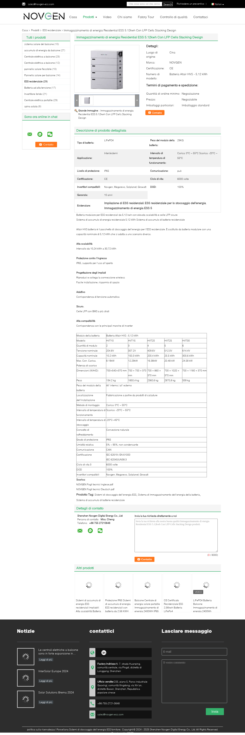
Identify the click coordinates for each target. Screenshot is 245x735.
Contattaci (200, 17)
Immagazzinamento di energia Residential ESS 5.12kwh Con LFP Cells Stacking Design (106, 114)
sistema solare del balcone (39, 44)
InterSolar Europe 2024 (53, 671)
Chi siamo (124, 17)
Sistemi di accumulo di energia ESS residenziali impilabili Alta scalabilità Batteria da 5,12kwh (88, 607)
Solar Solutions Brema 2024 (56, 692)
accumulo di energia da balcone (42, 50)
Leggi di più (45, 659)
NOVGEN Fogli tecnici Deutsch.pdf (95, 489)
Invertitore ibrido (33, 93)
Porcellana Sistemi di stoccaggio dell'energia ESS (84, 729)
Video (107, 17)
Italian (219, 4)
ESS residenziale (52, 30)
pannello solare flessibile (38, 69)
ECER (130, 733)
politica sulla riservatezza (41, 729)
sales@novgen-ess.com (41, 4)
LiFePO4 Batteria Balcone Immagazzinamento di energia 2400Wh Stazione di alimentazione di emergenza (205, 611)
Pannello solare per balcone (39, 75)
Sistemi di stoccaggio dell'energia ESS (115, 494)
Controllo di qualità (173, 17)
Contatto (157, 112)
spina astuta (31, 106)
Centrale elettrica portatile (38, 100)
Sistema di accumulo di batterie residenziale (100, 500)
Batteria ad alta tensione (37, 87)
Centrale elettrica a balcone (39, 56)
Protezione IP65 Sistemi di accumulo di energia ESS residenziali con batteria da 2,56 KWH (118, 606)
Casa (73, 17)
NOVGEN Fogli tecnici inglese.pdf (94, 484)
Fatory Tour (146, 17)
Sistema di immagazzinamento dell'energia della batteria (169, 494)
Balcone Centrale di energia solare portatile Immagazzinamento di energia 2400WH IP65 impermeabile (147, 607)
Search (167, 4)
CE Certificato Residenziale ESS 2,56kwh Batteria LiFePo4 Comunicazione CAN (175, 607)
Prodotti (88, 17)
